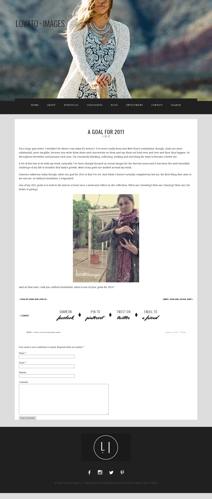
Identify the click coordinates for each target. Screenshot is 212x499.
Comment (23, 382)
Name (21, 353)
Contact (157, 105)
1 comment (24, 315)
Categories (95, 105)
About (51, 105)
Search (176, 105)
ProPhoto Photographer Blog (104, 488)
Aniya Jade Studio (146, 488)
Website (22, 372)
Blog (114, 105)
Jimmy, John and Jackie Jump (178, 299)
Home (35, 105)
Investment (134, 105)
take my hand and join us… (33, 299)
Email (21, 362)
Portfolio (71, 105)
